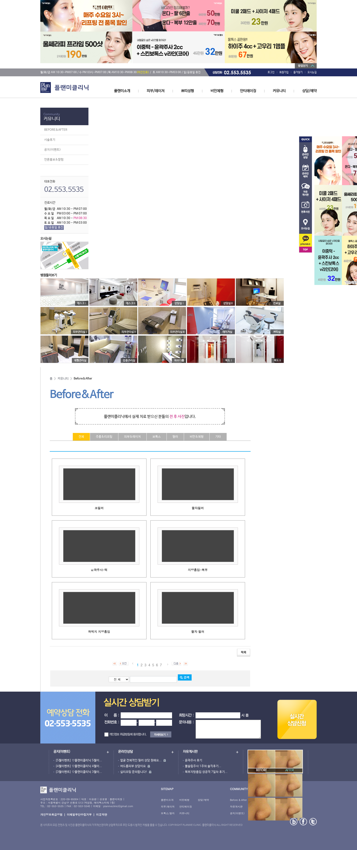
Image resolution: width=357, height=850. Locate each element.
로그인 (271, 72)
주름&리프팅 (104, 436)
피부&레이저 (132, 436)
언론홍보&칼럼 (54, 159)
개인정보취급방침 (51, 814)
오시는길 (312, 72)
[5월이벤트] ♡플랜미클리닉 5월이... (79, 760)
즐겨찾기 (298, 72)
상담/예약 (309, 91)
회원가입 (284, 72)
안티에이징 (248, 91)
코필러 (99, 508)
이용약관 (101, 814)
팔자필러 (198, 508)
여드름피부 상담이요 (133, 766)
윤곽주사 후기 (193, 760)
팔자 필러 (197, 631)
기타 (218, 436)
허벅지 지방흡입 (99, 631)
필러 (175, 436)
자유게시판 (236, 806)
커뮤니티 (279, 91)
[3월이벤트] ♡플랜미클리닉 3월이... (79, 772)
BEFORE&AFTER (55, 130)
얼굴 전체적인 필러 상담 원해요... (141, 760)
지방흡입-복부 (198, 570)
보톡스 (156, 436)
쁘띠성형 (187, 91)
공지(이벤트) (52, 149)
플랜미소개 (122, 91)
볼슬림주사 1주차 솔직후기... (203, 766)
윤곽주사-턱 (99, 570)
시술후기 (49, 140)
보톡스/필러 (168, 813)
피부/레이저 (155, 91)
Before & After (238, 800)
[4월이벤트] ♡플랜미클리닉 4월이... (79, 766)
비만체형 (217, 91)
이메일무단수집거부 (79, 814)
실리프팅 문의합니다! (133, 772)
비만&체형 (197, 436)
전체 (81, 436)
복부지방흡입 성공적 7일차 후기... (206, 772)
